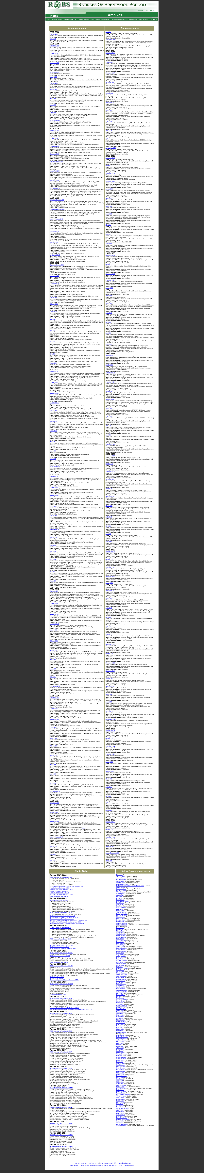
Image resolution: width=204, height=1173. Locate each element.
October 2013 (54, 487)
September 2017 (110, 53)
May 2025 (108, 796)
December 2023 (110, 671)
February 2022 (110, 496)
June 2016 (53, 783)
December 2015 (54, 727)
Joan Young (119, 1122)
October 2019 (109, 264)
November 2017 (110, 73)
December (53, 72)
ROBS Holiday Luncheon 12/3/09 (59, 947)
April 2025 (109, 787)
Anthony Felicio (121, 956)
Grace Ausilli (120, 881)
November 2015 (54, 719)
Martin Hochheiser (121, 999)
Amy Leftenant (120, 1023)
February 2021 (110, 399)
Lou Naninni (120, 1049)
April (51, 98)
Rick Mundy (119, 1046)
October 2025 (109, 829)
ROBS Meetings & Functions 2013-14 (61, 998)
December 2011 (54, 283)
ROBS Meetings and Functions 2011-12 (61, 966)
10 (62, 161)
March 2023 (109, 598)
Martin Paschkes (121, 1058)
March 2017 (53, 846)
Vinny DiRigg (120, 946)
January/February (55, 161)
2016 (83, 827)
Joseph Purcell (120, 1065)
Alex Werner (120, 1110)
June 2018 (108, 138)
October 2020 (109, 365)
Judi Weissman (120, 1115)
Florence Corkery (121, 920)
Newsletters (85, 1165)
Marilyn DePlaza (121, 940)
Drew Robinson (120, 1066)
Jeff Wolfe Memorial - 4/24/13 (58, 994)
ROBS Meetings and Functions (59, 900)
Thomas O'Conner (121, 1054)
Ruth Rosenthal (120, 1071)
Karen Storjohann (121, 1091)
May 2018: (109, 130)
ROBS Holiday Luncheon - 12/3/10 (60, 956)
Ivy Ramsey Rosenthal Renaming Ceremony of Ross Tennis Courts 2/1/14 (71, 1009)
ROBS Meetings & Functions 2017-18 (61, 1068)
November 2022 (110, 567)
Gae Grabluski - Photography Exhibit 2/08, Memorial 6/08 (66, 886)
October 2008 (54, 53)
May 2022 (108, 526)
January (52, 77)
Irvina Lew (119, 1026)
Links (120, 1165)
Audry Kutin (120, 1013)
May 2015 (53, 669)
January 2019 (109, 189)
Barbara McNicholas (122, 1037)
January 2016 (54, 738)
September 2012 (54, 371)
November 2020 (110, 372)
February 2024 (110, 686)
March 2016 (53, 755)
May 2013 (53, 451)
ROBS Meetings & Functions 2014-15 (61, 1013)
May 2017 (53, 860)
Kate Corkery (120, 921)
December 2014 (54, 624)
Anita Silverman (121, 1085)
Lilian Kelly (119, 1007)
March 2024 (109, 694)
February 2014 (54, 529)
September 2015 (54, 697)
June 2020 (108, 333)
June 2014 (53, 559)
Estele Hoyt (119, 1002)
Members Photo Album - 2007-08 (59, 892)
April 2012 (53, 319)
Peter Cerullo (120, 918)
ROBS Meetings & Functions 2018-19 (61, 1087)
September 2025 (110, 822)
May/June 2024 (110, 711)
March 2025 (109, 779)
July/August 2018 (111, 148)
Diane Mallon (120, 1029)
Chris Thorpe (120, 1097)
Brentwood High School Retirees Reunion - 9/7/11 (64, 980)
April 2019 (109, 214)
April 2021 (109, 416)
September (53, 130)
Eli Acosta (119, 875)
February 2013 (54, 421)
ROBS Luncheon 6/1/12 (57, 978)
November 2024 (110, 746)
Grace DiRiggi (120, 945)
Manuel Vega (120, 1105)
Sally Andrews (120, 876)
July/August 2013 (55, 466)
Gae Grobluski (120, 987)
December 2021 (110, 479)
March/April (53, 171)
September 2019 (110, 255)
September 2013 (54, 476)
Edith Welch (119, 1116)
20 (57, 63)
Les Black (119, 896)
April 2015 (53, 659)
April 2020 (109, 313)
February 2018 (110, 102)
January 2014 (54, 515)
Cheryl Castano (120, 917)
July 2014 (52, 571)
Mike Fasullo (120, 954)
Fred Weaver (120, 1111)
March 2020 (109, 303)
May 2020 (108, 322)
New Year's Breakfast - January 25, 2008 (61, 894)
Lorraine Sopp (120, 1086)
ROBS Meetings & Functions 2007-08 (61, 877)
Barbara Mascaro (121, 1032)
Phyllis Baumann (121, 890)
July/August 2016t (55, 791)
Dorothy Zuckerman (122, 1124)
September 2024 (110, 730)
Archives (105, 1165)
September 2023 (110, 643)
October (52, 138)
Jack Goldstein (120, 981)
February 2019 (110, 198)
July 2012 (52, 353)
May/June (53, 180)
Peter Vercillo (120, 1107)
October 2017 (109, 62)
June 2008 (53, 39)
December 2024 (110, 754)
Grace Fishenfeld (121, 963)
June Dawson (120, 932)
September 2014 (54, 591)
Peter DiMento (120, 943)
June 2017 (108, 32)
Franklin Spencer (121, 1088)
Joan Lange (119, 1018)
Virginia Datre (120, 931)
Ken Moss (119, 1044)
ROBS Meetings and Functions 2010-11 (61, 952)
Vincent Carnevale (121, 912)
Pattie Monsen (120, 1041)
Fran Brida (119, 898)
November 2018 (110, 173)
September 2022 (110, 551)
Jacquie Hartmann (121, 991)
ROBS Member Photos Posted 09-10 (60, 939)
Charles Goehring (121, 979)
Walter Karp (119, 1004)
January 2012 (54, 297)
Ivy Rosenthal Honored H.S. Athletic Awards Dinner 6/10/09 (67, 923)
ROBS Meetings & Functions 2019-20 (61, 1107)
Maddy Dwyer (120, 949)
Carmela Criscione (121, 923)
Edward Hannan (121, 988)
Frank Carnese (120, 910)
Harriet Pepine (120, 1060)
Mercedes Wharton (121, 1118)
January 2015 (54, 630)
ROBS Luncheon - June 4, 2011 (59, 962)
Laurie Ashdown (121, 879)
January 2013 (54, 410)
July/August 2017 (111, 39)
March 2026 (109, 860)
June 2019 (108, 234)
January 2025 (109, 762)
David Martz (120, 1030)
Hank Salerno (120, 1072)
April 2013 (53, 441)
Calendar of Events (124, 1163)
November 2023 (110, 663)
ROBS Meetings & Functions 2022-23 (61, 1124)
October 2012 (54, 382)
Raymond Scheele (121, 1076)
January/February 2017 (56, 837)
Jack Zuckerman (121, 1125)
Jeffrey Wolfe (120, 1121)
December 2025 (110, 846)
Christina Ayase (120, 882)
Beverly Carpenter (121, 914)
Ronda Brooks (120, 900)
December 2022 (110, 576)
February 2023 (110, 590)
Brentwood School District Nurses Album (62, 919)
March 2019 (109, 206)
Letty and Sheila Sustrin (123, 1094)
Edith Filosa (119, 957)
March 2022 (109, 506)
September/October (55, 200)
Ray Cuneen (120, 928)
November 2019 (110, 274)
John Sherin (119, 1079)
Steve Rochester (121, 1068)
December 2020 (110, 382)
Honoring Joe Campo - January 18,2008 (61, 889)
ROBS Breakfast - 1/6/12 (57, 977)
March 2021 (109, 408)
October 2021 (109, 463)
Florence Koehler (121, 1012)
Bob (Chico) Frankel (122, 968)
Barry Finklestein (121, 959)
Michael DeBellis (121, 937)
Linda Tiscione (120, 1099)
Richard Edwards (121, 951)
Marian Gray (120, 982)
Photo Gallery (74, 1165)
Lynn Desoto (120, 942)
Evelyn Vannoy (120, 1102)
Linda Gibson (120, 977)
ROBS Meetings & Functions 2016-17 (61, 1052)
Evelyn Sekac (120, 1077)
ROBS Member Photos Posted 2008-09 (61, 912)
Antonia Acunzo (121, 878)
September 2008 (54, 45)
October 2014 (54, 603)
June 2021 (108, 435)
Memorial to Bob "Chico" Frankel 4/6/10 (61, 945)
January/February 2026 (112, 853)
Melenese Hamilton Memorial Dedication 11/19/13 (64, 1008)
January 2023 (109, 583)
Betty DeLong (120, 938)
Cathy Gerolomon (121, 976)
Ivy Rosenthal (120, 1069)
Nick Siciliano (120, 1082)
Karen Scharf (120, 1074)
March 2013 (53, 431)
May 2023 (108, 617)
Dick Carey (119, 909)
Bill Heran (119, 996)
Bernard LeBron (121, 1021)
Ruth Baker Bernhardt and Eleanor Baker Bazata (130, 886)
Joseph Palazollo (121, 1057)
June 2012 (53, 341)
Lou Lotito (119, 1027)
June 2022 (108, 534)
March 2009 (53, 89)
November (53, 63)
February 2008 (54, 34)
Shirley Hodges (120, 1001)
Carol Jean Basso (121, 889)
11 (62, 219)
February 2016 (54, 746)
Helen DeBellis (120, 935)
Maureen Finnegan (121, 960)
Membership (113, 1165)
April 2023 (109, 608)
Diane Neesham (120, 1052)
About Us (76, 1163)
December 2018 (110, 181)
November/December (56, 209)
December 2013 (54, 506)
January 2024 (109, 678)
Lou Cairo (119, 906)
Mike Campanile (121, 907)
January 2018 (109, 93)
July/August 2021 (111, 444)
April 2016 (53, 764)
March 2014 (53, 537)
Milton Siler (119, 1083)
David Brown (120, 903)
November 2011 (54, 276)
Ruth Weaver (120, 1113)
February (52, 83)
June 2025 (108, 802)
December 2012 (54, 402)
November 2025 (110, 837)
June (51, 112)
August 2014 (53, 581)
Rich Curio (119, 929)
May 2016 (53, 774)
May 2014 (53, 551)
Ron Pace (119, 1055)
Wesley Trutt (120, 1100)
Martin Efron (120, 952)
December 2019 (110, 280)
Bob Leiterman (120, 1024)
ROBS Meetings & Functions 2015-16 (61, 1031)
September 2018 (110, 158)
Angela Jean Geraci (121, 974)
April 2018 (109, 121)
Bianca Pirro (119, 1062)
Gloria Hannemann (121, 990)
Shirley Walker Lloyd (122, 1108)
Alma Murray (120, 1048)
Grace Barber (120, 887)
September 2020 (110, 355)
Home (132, 1165)
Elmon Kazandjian (121, 1005)
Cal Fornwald (120, 965)
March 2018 (109, 110)
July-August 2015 (55, 686)
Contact (126, 1165)
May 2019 (108, 225)
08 (58, 63)
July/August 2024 (111, 719)
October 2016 (54, 812)
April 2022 (109, 516)
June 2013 (53, 459)
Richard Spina (120, 1090)
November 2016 (54, 821)
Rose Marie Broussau (122, 901)
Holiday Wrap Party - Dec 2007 (59, 891)
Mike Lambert (120, 1015)
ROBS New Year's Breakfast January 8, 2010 (63, 948)
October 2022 (109, 559)
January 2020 (109, 288)
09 (56, 77)
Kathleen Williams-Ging (123, 1119)
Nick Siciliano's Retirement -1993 (59, 888)
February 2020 (110, 295)
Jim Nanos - (119, 1051)
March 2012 (53, 311)
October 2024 (109, 738)
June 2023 (108, 626)
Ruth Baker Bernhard (122, 884)
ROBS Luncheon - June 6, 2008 (59, 896)
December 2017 (110, 82)
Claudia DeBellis (121, 934)
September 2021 (110, 456)
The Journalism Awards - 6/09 (65, 922)
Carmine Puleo (120, 1063)
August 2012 (53, 363)
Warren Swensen (121, 1096)
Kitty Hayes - (120, 993)
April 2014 (53, 545)
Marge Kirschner (121, 1009)
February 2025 (110, 771)
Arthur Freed (120, 971)
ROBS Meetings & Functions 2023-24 (61, 1135)
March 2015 (53, 650)
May (51, 105)
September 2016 (54, 803)
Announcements (95, 1165)
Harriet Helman (120, 995)
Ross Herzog (120, 998)
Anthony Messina (121, 1040)
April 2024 (109, 702)
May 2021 (108, 425)
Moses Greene (120, 985)
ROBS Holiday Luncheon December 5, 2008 (62, 916)
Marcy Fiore (119, 962)
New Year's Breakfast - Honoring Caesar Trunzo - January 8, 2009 (68, 920)
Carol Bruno (119, 904)
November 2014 (54, 614)
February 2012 (54, 304)
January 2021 (109, 391)
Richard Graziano (121, 984)
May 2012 (53, 330)
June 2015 (53, 676)
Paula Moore (120, 1043)
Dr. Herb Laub (120, 1019)
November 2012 (54, 393)
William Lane (120, 1016)
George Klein (120, 1010)
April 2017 (53, 854)
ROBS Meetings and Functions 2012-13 (61, 984)
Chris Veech (119, 1104)
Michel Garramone (121, 973)
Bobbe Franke (120, 970)
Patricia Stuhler (120, 1093)
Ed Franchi (119, 967)
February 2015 (54, 641)
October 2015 (54, 708)
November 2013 (54, 495)
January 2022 (109, 488)
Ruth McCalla (120, 1035)
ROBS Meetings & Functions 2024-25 (61, 1146)
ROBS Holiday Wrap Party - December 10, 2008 (64, 917)
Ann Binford (120, 895)
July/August (53, 120)
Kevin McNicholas (121, 1038)
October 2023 (109, 653)
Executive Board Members (89, 1163)
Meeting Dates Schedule (108, 1163)
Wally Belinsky (120, 892)
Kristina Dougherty (121, 948)
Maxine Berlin (120, 893)
